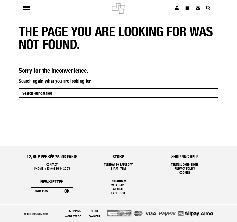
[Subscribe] (67, 191)
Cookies (184, 172)
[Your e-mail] (46, 191)
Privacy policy (185, 168)
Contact (52, 164)
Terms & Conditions (184, 164)
